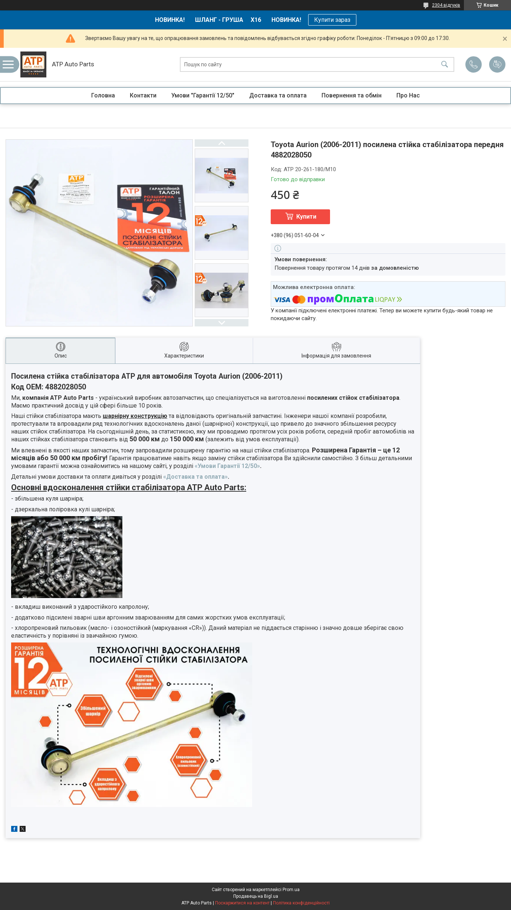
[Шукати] (445, 65)
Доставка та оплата (278, 95)
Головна (103, 95)
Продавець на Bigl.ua (255, 896)
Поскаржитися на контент (242, 903)
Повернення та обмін (352, 95)
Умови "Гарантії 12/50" (202, 95)
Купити (306, 216)
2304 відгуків (446, 5)
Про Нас (408, 95)
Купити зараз (332, 19)
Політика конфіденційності (301, 903)
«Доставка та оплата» (195, 476)
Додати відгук (497, 64)
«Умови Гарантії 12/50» (227, 465)
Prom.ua (291, 889)
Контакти (143, 95)
